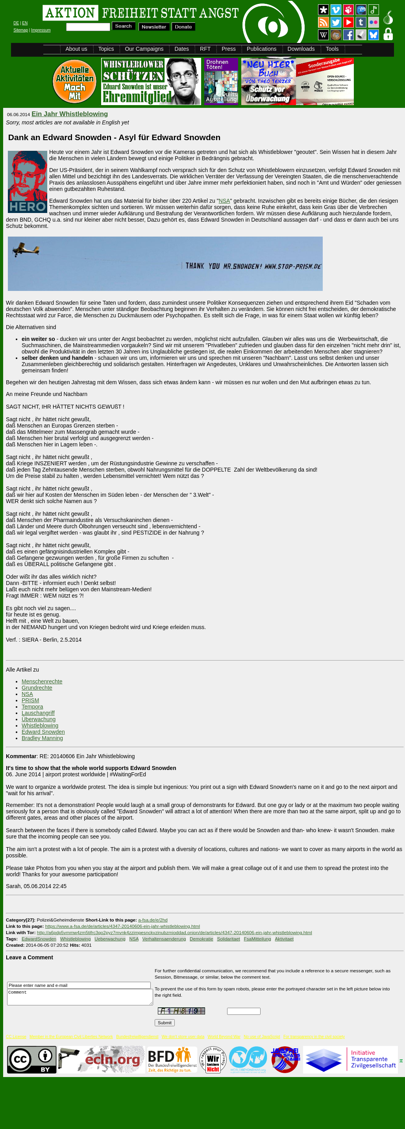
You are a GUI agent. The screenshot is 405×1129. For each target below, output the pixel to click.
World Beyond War (224, 1037)
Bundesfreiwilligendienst (137, 1037)
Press (229, 49)
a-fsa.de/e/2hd (153, 919)
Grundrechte (37, 688)
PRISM (30, 700)
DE (16, 23)
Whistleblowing (40, 725)
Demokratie (201, 938)
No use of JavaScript (262, 1037)
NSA (224, 201)
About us (76, 49)
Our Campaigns (144, 49)
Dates (181, 49)
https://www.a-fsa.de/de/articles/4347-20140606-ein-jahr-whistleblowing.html (122, 926)
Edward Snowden (43, 732)
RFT (205, 49)
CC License (16, 1037)
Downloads (301, 49)
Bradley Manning (42, 738)
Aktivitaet (284, 938)
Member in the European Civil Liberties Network (71, 1037)
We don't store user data (183, 1037)
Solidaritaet (228, 938)
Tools (332, 49)
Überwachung (38, 719)
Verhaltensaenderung (164, 938)
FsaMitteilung (257, 938)
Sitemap (20, 30)
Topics (106, 49)
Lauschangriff (38, 713)
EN (25, 23)
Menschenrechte (42, 681)
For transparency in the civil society (314, 1037)
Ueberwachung (109, 938)
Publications (262, 49)
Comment (82, 997)
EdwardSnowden (39, 938)
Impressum (40, 30)
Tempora (32, 706)
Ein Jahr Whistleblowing (69, 114)
